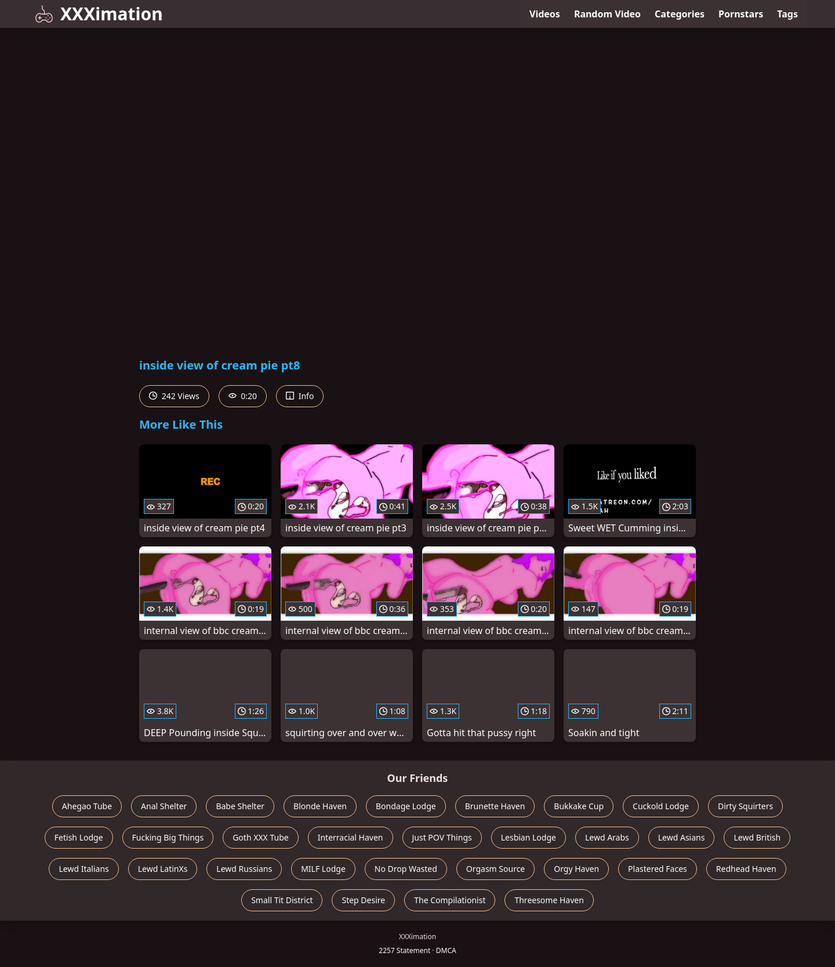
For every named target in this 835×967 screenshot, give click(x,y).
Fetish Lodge (79, 837)
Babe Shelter (240, 806)
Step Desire (363, 900)
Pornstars (740, 14)
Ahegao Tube (87, 806)
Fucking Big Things (168, 837)
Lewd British (757, 837)
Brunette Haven (495, 806)
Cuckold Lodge (661, 806)
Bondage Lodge (406, 806)
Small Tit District (282, 900)
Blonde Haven (320, 806)
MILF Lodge (323, 868)
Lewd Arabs (607, 837)
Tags (787, 14)
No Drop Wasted (406, 868)
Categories (680, 14)
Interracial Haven (350, 837)
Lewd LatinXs (163, 868)
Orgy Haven (576, 868)
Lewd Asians (681, 837)
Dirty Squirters (745, 806)
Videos (544, 14)
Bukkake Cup (579, 806)
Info (300, 395)
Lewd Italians (83, 868)
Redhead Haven (746, 868)
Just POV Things (442, 837)
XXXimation (99, 14)
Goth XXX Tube (261, 837)
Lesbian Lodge (528, 837)
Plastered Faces (657, 868)
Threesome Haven (548, 900)
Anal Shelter (164, 806)
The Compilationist (449, 900)
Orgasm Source (495, 868)
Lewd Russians (244, 868)
